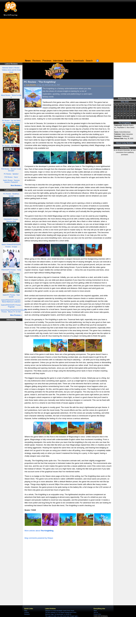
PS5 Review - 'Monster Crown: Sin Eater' (11, 170)
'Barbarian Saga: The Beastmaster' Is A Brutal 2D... (58, 614)
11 (118, 111)
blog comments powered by (39, 538)
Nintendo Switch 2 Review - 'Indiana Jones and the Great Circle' (11, 70)
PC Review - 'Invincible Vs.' (11, 146)
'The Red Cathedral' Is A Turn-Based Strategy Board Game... (61, 612)
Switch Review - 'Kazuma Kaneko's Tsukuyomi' (11, 181)
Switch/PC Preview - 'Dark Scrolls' (11, 296)
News (25, 610)
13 (125, 111)
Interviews (58, 60)
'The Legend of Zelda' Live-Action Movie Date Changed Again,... (62, 616)
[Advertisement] (68, 38)
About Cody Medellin (125, 143)
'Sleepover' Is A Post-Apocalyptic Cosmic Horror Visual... (60, 610)
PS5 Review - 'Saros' (11, 177)
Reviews (36, 60)
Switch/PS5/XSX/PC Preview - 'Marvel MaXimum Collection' (11, 301)
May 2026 (125, 102)
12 (121, 111)
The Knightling (125, 123)
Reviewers (27, 614)
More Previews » (16, 315)
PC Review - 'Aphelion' (11, 174)
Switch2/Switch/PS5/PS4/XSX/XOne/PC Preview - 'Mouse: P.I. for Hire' (14, 311)
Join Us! (96, 612)
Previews (46, 60)
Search (89, 60)
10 (115, 111)
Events (68, 60)
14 (128, 111)
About (95, 610)
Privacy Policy (97, 614)
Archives (26, 612)
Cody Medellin (31, 85)
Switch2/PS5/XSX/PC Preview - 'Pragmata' (11, 306)
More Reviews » (16, 185)
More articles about (39, 531)
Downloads (78, 60)
